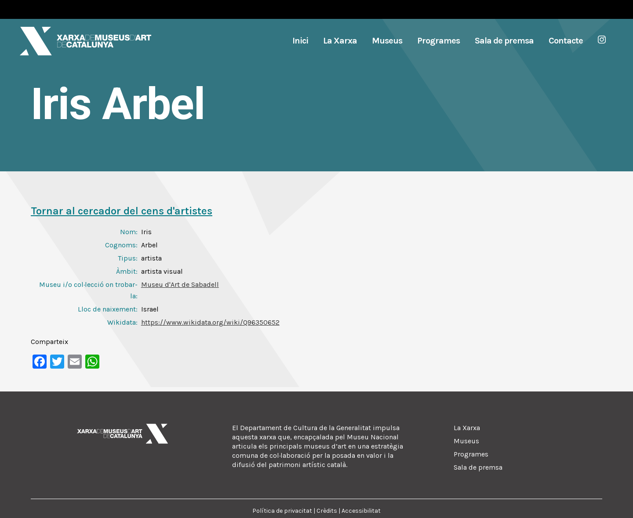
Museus (466, 441)
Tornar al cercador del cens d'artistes (121, 211)
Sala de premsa (478, 467)
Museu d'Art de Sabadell (180, 284)
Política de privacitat (282, 510)
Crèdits (326, 510)
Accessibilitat (361, 510)
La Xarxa (467, 428)
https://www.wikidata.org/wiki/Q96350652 (210, 322)
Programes (471, 454)
